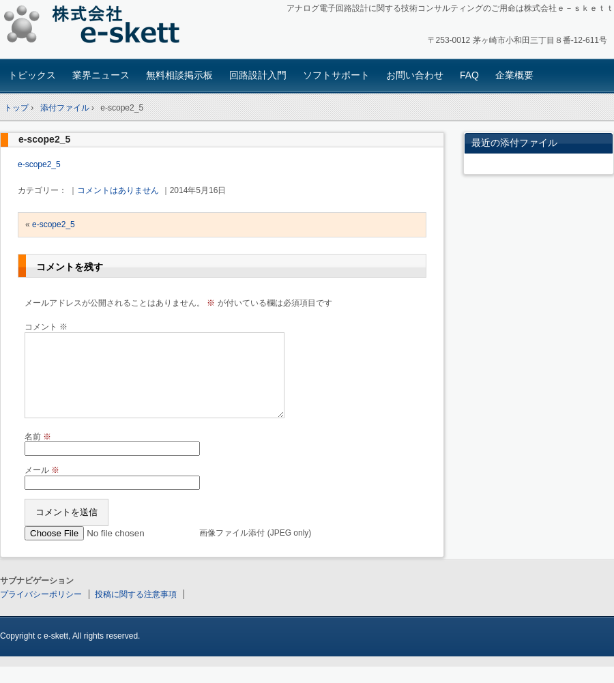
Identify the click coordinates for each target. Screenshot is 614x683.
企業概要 (514, 75)
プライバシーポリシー (41, 610)
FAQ (469, 75)
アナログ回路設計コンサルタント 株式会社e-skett (96, 26)
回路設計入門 (258, 75)
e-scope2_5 (44, 139)
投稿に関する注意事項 (136, 610)
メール (42, 486)
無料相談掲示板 (179, 75)
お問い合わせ (414, 75)
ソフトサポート (336, 75)
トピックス (32, 75)
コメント (46, 327)
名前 (38, 453)
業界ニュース (101, 75)
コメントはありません (118, 190)
